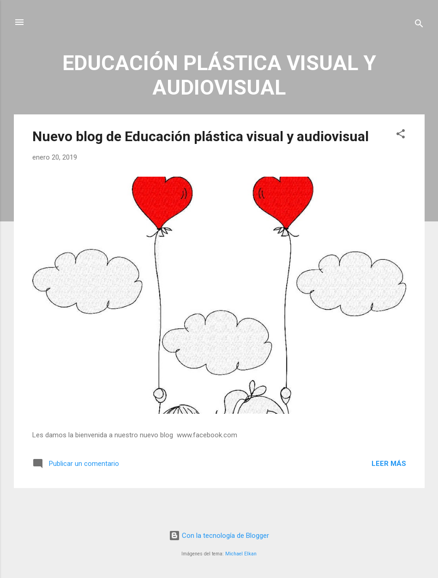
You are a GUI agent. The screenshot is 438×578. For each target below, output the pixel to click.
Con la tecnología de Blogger (219, 535)
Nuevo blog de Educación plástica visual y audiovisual (200, 136)
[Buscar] (419, 25)
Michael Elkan (241, 554)
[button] (400, 135)
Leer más (389, 463)
